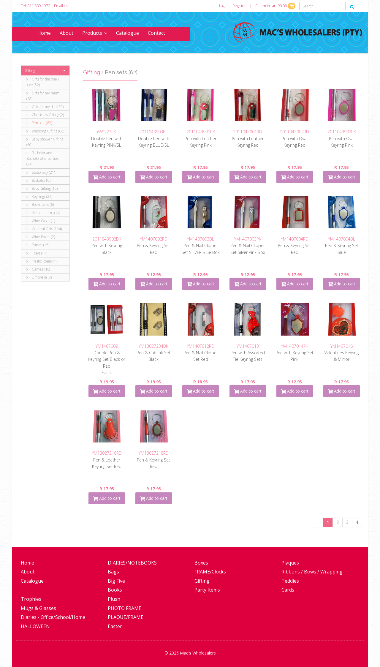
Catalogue (127, 33)
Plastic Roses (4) (41, 261)
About (66, 33)
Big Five (116, 581)
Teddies (290, 581)
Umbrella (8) (39, 277)
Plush (114, 599)
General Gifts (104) (44, 228)
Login (223, 5)
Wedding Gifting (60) (45, 131)
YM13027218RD (154, 453)
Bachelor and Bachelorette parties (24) (42, 158)
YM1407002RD (153, 239)
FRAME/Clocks (210, 571)
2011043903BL (153, 132)
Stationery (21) (40, 172)
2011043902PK (341, 132)
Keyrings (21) (39, 196)
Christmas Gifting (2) (45, 114)
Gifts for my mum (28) (42, 96)
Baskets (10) (38, 180)
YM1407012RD (200, 346)
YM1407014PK (294, 346)
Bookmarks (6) (40, 204)
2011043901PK (200, 132)
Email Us (61, 5)
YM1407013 (248, 346)
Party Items (207, 590)
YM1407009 (107, 346)
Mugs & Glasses (38, 608)
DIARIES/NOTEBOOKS (132, 562)
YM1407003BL (200, 239)
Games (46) (38, 269)
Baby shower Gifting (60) (44, 142)
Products (94, 33)
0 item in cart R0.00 (275, 5)
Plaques (290, 562)
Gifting (30, 70)
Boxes (201, 562)
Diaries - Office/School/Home (53, 617)
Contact (156, 33)
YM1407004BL (341, 239)
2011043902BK (106, 239)
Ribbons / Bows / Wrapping (312, 571)
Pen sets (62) (39, 122)
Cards (287, 590)
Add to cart (107, 177)
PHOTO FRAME (124, 608)
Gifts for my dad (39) (45, 106)
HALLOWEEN (35, 626)
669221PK (106, 132)
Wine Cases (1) (40, 220)
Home (44, 33)
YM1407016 (341, 346)
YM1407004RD (294, 239)
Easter (115, 626)
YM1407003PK (247, 239)
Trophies (31, 599)
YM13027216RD (107, 453)
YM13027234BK (153, 346)
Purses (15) (37, 244)
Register (239, 5)
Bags (113, 571)
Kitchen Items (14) (43, 212)
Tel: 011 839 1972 (35, 5)
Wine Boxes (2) (40, 236)
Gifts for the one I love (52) (42, 82)
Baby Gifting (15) (42, 188)
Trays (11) (36, 253)
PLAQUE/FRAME (125, 617)
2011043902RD (294, 132)
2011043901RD (247, 132)
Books (115, 590)
